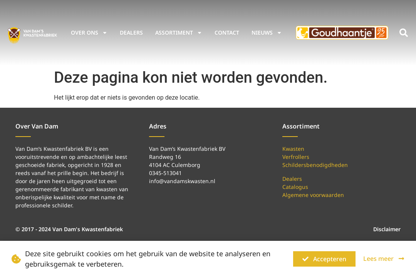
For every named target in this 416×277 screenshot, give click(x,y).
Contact (227, 32)
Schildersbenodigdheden (315, 165)
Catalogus (295, 186)
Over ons (89, 32)
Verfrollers (295, 156)
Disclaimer (387, 229)
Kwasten (293, 148)
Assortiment (178, 32)
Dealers (131, 32)
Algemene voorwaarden (313, 195)
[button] (403, 32)
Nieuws (267, 32)
